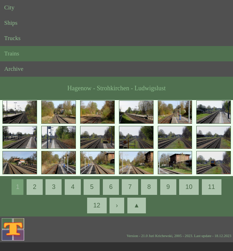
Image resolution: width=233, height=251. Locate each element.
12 (96, 205)
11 (211, 186)
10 (188, 186)
